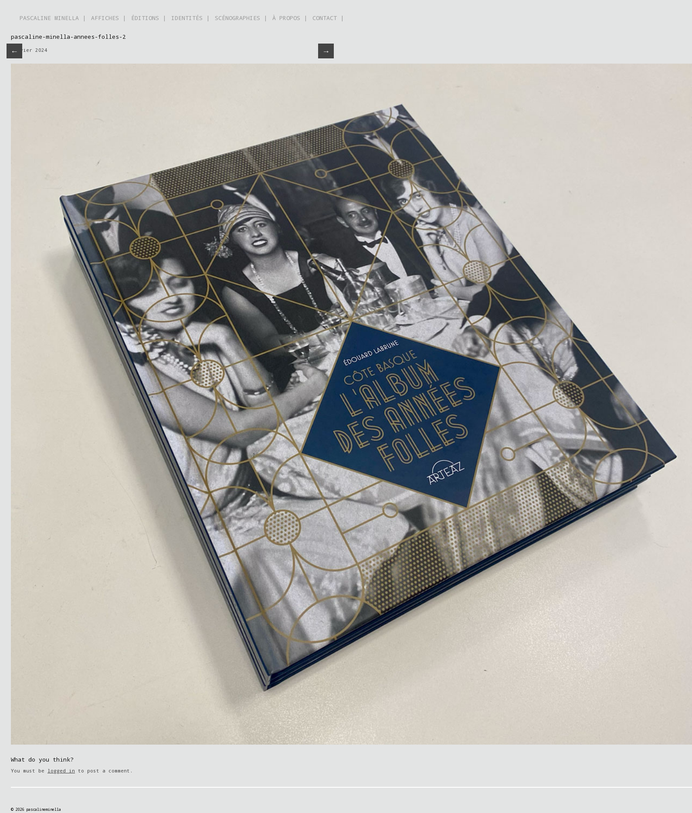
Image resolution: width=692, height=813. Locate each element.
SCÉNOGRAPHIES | (241, 18)
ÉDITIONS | (148, 18)
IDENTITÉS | (190, 18)
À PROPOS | (289, 18)
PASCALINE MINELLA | (53, 18)
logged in (61, 770)
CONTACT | (328, 18)
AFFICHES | (108, 18)
